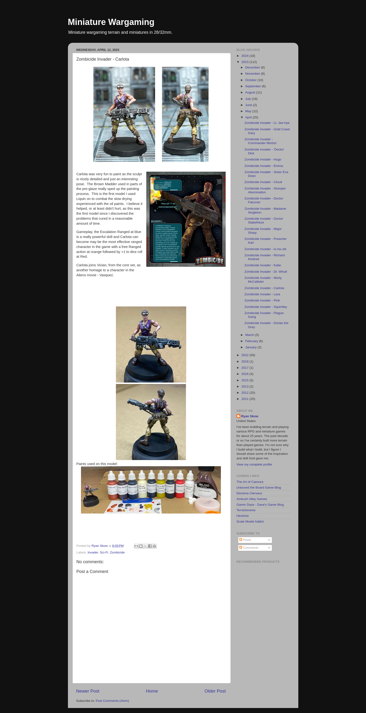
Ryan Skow (249, 416)
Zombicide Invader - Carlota (264, 288)
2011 (245, 399)
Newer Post (88, 691)
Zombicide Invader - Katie (262, 265)
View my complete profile (254, 464)
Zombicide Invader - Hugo (262, 159)
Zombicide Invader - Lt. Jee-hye (267, 123)
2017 (245, 367)
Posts (245, 540)
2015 (245, 380)
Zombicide (117, 552)
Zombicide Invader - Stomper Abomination (265, 190)
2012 (245, 392)
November (253, 73)
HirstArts (243, 516)
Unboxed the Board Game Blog (259, 487)
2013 (245, 386)
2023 (245, 62)
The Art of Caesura (250, 482)
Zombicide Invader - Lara (262, 294)
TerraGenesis (246, 510)
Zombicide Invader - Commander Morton (260, 141)
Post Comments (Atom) (112, 701)
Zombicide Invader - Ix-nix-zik (265, 249)
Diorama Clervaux (249, 493)
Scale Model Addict (250, 521)
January (251, 347)
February (252, 341)
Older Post (215, 691)
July (248, 99)
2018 (245, 361)
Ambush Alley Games (252, 499)
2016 (245, 374)
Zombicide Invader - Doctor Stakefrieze (263, 220)
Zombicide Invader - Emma (263, 166)
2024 (245, 56)
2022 (245, 355)
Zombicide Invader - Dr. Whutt (265, 271)
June (249, 105)
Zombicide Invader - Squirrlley (265, 307)
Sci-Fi (104, 552)
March (250, 335)
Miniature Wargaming (111, 22)
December (253, 67)
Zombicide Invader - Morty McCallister (263, 279)
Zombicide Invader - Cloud (263, 182)
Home (152, 691)
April (249, 117)
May (248, 111)
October (251, 80)
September (253, 86)
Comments (248, 547)
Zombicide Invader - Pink (262, 300)
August (250, 92)
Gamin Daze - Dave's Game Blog (260, 504)
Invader (93, 552)
